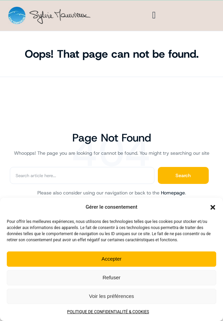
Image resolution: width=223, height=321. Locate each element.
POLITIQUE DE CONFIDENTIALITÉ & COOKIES (108, 311)
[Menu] (154, 15)
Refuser (111, 277)
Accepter (111, 259)
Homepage (173, 193)
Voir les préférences (111, 296)
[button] (212, 207)
